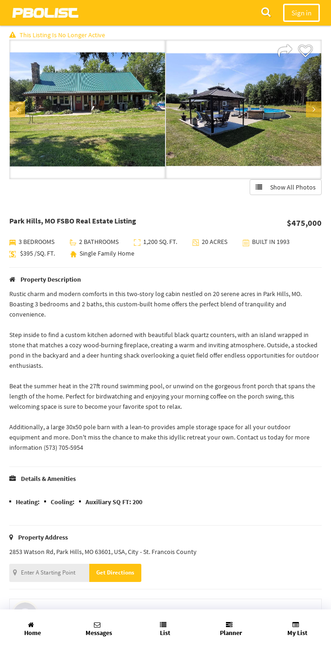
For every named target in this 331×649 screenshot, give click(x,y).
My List (297, 629)
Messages (99, 629)
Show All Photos (286, 187)
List (165, 629)
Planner (231, 629)
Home (32, 629)
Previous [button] (17, 109)
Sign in (301, 12)
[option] (87, 109)
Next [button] (314, 109)
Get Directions (115, 572)
